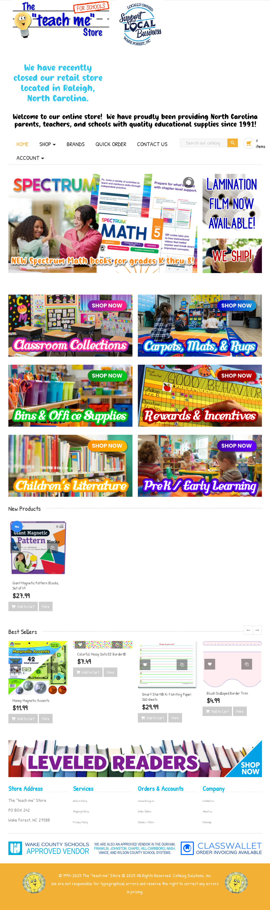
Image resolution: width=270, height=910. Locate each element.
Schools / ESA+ (146, 822)
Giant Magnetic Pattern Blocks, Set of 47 (35, 585)
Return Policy (80, 801)
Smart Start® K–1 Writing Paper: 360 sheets (167, 696)
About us (207, 811)
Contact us (208, 801)
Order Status (144, 811)
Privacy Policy (80, 822)
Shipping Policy (81, 811)
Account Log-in (146, 801)
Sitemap (207, 822)
